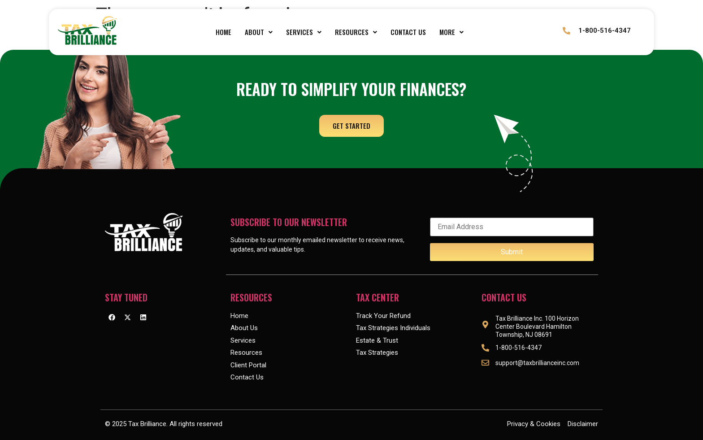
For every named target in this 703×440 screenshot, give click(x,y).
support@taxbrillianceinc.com (537, 362)
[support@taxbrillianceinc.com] (485, 362)
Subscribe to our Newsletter (288, 222)
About (259, 32)
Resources (356, 32)
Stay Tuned (126, 297)
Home (223, 32)
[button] (258, 32)
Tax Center (377, 297)
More (451, 32)
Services (303, 32)
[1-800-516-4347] (566, 31)
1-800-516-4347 (604, 30)
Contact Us (408, 32)
